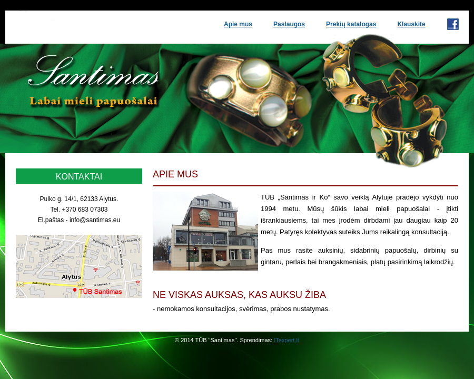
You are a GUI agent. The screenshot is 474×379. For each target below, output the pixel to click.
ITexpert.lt (286, 340)
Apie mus (238, 24)
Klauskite (411, 24)
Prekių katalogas (351, 24)
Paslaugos (289, 24)
